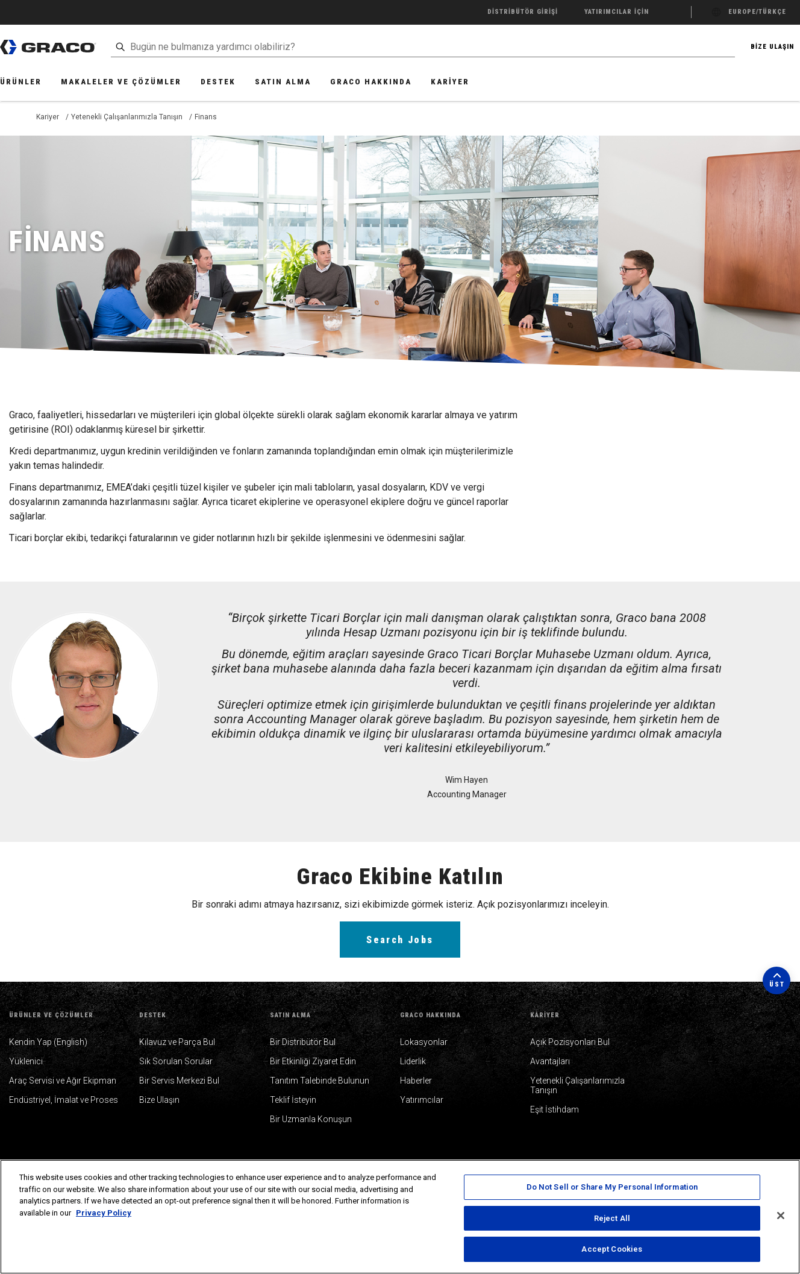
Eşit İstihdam (554, 1109)
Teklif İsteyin (293, 1100)
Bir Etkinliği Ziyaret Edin (313, 1061)
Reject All (612, 1218)
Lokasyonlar (424, 1042)
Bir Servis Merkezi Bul (179, 1080)
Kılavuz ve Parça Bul (177, 1042)
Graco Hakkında (370, 81)
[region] (400, 1216)
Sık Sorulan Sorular (176, 1061)
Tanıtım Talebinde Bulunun (319, 1080)
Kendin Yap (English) (48, 1042)
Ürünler (21, 81)
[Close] (780, 1215)
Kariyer (450, 81)
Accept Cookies (611, 1249)
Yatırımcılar (421, 1100)
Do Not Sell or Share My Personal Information (612, 1186)
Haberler (416, 1080)
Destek (218, 81)
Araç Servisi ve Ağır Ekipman (62, 1080)
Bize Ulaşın (159, 1100)
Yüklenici (26, 1061)
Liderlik (413, 1061)
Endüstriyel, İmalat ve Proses (63, 1100)
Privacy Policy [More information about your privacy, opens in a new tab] (103, 1212)
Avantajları (550, 1061)
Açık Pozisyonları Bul (570, 1042)
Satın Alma (283, 81)
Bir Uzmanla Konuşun (311, 1119)
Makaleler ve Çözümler (121, 81)
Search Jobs (399, 940)
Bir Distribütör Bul (303, 1042)
